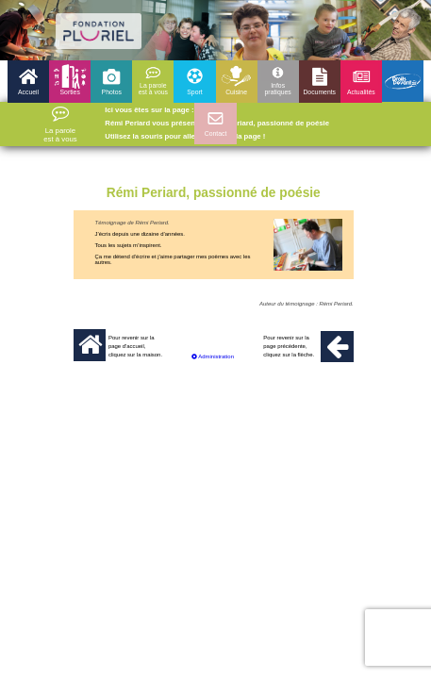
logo (98, 31)
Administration (212, 356)
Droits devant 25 (402, 81)
